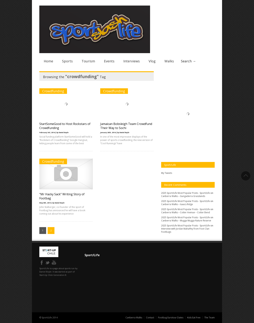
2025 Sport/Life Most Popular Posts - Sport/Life (185, 193)
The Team (209, 317)
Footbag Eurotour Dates (170, 317)
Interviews (131, 61)
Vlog (152, 61)
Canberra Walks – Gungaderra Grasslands (183, 196)
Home (48, 61)
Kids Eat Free (193, 317)
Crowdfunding (53, 91)
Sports (67, 61)
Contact (150, 317)
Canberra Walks (134, 317)
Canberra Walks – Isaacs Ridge (177, 204)
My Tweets (166, 173)
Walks (169, 61)
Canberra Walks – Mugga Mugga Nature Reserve (186, 220)
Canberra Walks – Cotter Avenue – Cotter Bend (185, 212)
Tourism (88, 61)
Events (109, 61)
